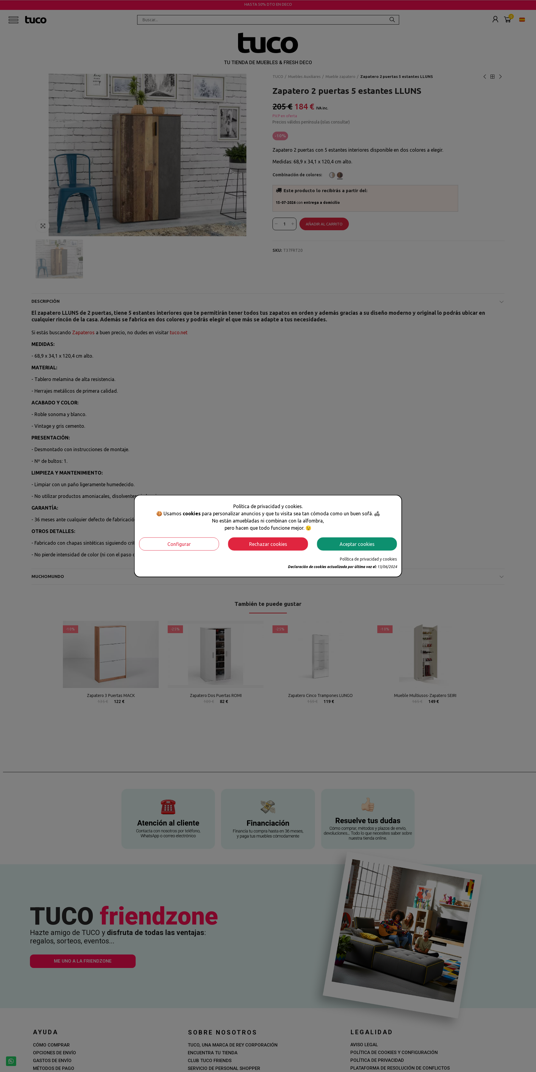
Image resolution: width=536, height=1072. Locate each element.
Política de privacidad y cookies (368, 558)
